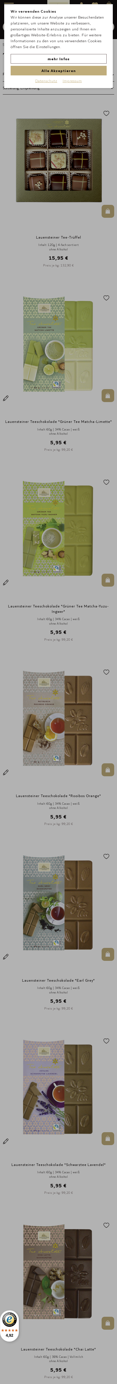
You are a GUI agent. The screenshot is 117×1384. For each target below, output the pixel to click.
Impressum (72, 80)
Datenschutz (46, 80)
